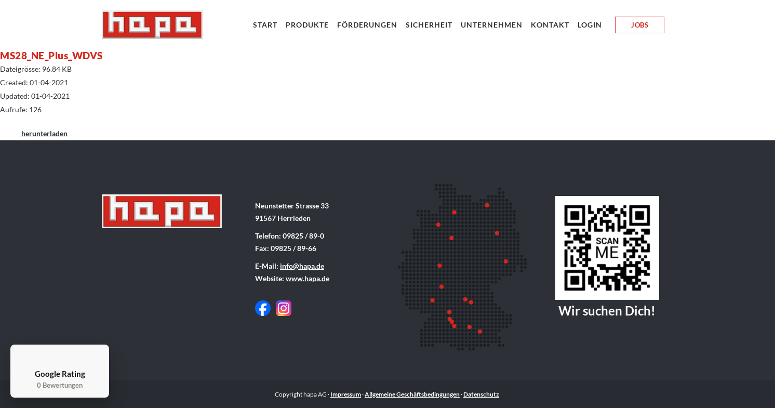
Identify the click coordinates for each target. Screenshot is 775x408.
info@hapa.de (302, 265)
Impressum (345, 394)
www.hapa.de (307, 278)
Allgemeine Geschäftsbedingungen (412, 394)
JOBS (639, 25)
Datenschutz (481, 394)
